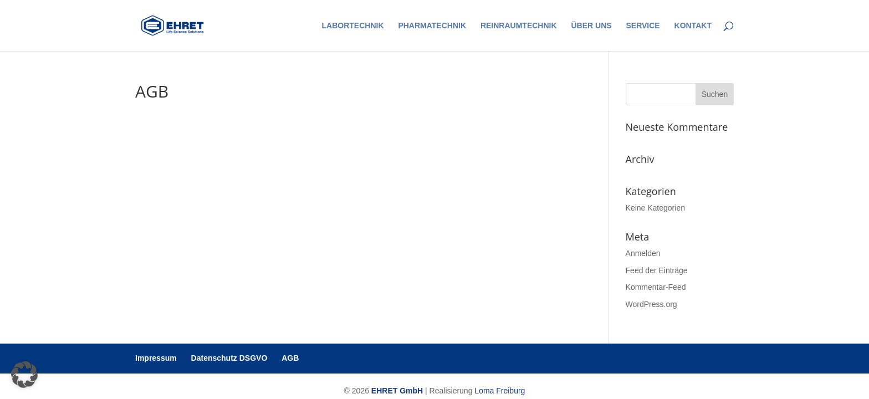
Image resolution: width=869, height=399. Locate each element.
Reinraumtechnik (518, 26)
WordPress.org (651, 304)
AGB (290, 358)
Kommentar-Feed (656, 287)
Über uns (591, 26)
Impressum (156, 358)
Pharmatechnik (432, 26)
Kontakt (693, 26)
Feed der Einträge (657, 270)
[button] (24, 374)
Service (643, 26)
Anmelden (643, 253)
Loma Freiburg (499, 390)
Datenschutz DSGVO (229, 358)
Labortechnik (353, 26)
